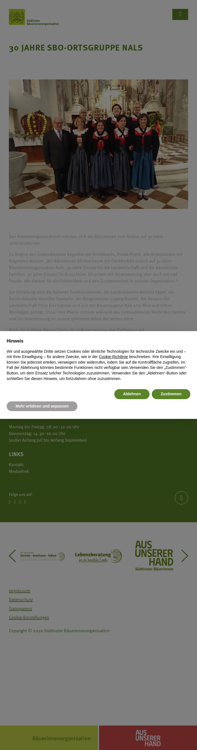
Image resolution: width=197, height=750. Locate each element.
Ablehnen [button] (132, 394)
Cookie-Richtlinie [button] (113, 356)
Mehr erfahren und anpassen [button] (42, 406)
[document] (98, 359)
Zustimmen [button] (171, 394)
